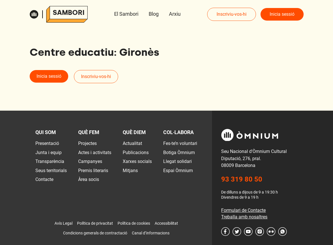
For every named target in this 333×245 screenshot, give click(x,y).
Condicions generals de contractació (95, 233)
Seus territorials (51, 170)
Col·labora (178, 132)
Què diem (134, 132)
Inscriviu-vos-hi (232, 14)
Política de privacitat (95, 223)
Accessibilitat (166, 223)
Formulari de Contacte (243, 210)
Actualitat (132, 143)
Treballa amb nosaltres (244, 217)
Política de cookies (134, 223)
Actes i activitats (94, 152)
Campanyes (90, 161)
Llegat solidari (177, 161)
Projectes (87, 143)
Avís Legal (63, 223)
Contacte (44, 179)
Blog (154, 14)
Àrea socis (88, 179)
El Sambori (126, 14)
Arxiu (175, 14)
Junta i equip (48, 152)
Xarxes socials (137, 161)
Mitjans (130, 170)
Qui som (45, 132)
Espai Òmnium (178, 170)
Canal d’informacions (150, 233)
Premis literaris (93, 170)
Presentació (47, 143)
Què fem (88, 132)
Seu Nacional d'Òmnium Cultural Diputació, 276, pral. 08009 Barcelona (254, 158)
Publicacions (136, 152)
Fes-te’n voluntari (180, 143)
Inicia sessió (282, 14)
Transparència (49, 161)
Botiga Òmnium (179, 152)
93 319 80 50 (241, 179)
